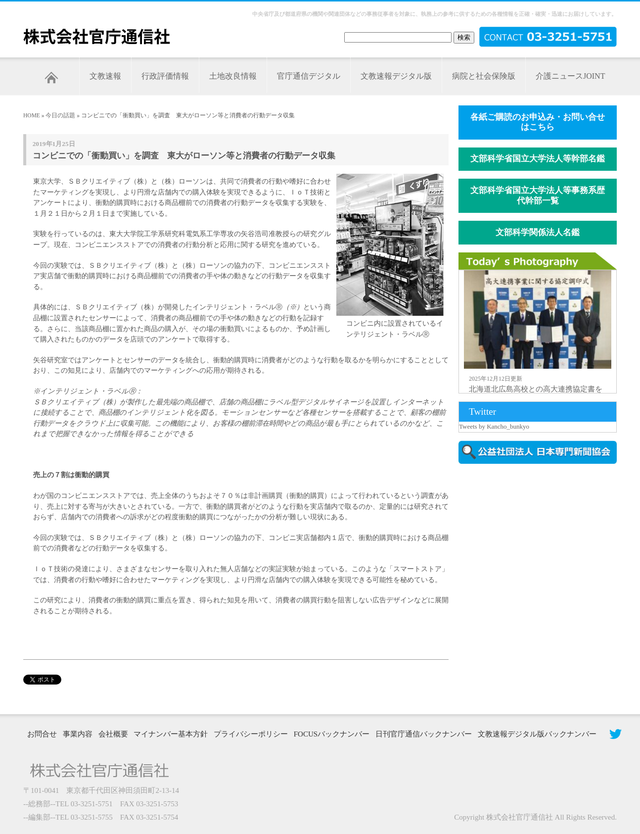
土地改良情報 (233, 76)
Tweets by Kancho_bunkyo (494, 426)
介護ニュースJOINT (570, 76)
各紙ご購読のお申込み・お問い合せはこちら (537, 122)
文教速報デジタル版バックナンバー (537, 734)
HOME (31, 115)
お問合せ (42, 734)
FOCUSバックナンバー (331, 734)
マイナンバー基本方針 (171, 734)
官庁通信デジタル (308, 76)
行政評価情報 (165, 76)
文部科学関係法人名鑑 (538, 232)
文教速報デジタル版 (396, 76)
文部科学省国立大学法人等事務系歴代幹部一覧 (537, 195)
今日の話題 (60, 115)
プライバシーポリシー (251, 734)
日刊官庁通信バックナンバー (423, 734)
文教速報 (105, 76)
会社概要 (113, 734)
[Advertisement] (542, 556)
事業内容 (77, 734)
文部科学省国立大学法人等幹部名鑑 (537, 158)
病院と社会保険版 (483, 76)
